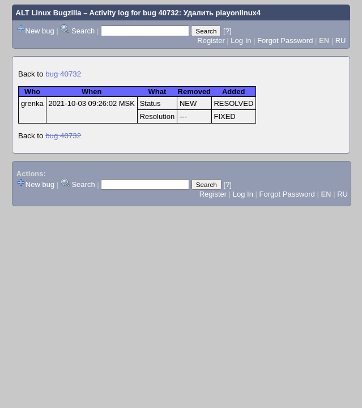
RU (340, 40)
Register (210, 40)
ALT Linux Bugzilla (49, 12)
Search (83, 31)
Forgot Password (285, 40)
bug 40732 (63, 74)
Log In (241, 40)
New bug (39, 31)
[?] (227, 31)
